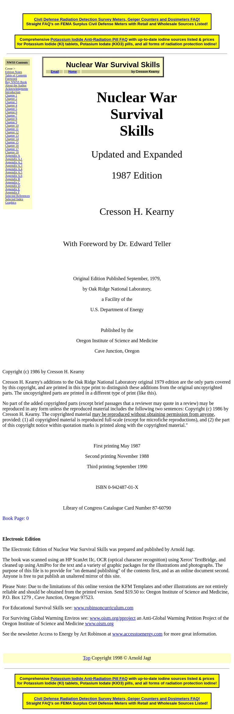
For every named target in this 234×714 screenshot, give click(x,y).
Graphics (10, 202)
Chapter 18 (12, 152)
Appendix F (12, 192)
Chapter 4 (11, 105)
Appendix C (12, 182)
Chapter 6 (11, 112)
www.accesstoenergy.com (137, 633)
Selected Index (14, 199)
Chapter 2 (11, 98)
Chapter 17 (12, 149)
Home (72, 71)
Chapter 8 (11, 118)
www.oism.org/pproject (113, 618)
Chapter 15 (12, 142)
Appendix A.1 (13, 159)
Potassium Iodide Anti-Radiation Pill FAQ (89, 39)
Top (86, 657)
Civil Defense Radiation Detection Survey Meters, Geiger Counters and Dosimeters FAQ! (117, 19)
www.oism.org (99, 623)
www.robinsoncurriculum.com (103, 607)
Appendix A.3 (13, 165)
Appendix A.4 (13, 169)
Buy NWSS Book (16, 82)
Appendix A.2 (13, 162)
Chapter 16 (12, 145)
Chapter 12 (12, 132)
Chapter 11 (12, 129)
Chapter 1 (11, 95)
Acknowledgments (16, 88)
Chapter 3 (11, 102)
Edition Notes (13, 72)
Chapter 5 (11, 108)
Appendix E (12, 189)
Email (55, 71)
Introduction (12, 92)
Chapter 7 (11, 115)
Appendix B (12, 179)
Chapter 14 (12, 139)
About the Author (16, 85)
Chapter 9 (11, 122)
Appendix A (12, 155)
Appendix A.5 (13, 172)
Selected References (17, 195)
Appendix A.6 (13, 175)
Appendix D (12, 185)
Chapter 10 (12, 125)
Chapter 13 (12, 135)
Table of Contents (16, 75)
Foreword (11, 78)
